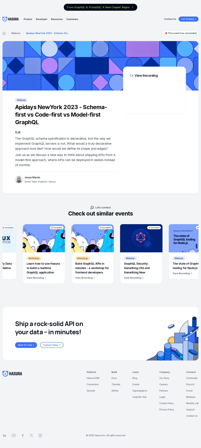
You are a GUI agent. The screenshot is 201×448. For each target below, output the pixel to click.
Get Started (189, 19)
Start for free (26, 345)
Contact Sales (52, 345)
